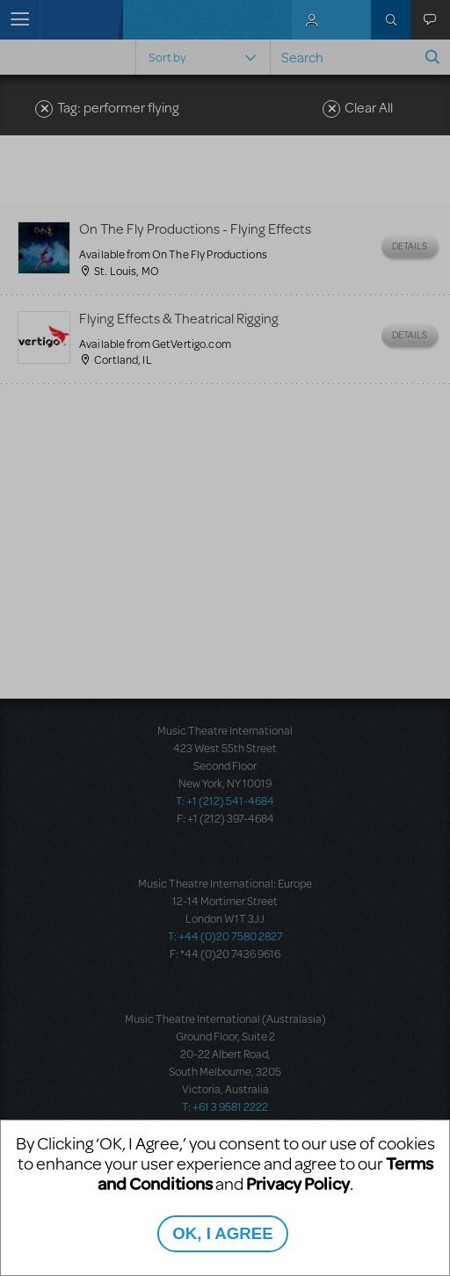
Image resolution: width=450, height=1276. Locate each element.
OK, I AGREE (222, 1233)
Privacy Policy (298, 1183)
